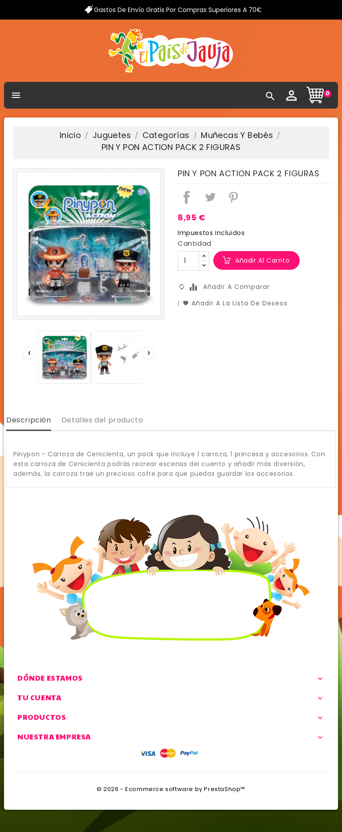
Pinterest (233, 197)
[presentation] (29, 353)
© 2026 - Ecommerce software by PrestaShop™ (171, 789)
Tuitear (210, 197)
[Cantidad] (188, 261)
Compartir (186, 197)
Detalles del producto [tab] (102, 420)
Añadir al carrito (262, 260)
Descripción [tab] (28, 420)
